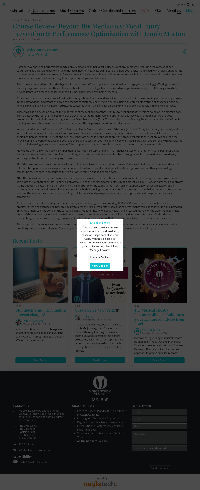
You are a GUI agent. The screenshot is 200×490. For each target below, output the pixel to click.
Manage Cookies (100, 257)
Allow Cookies (100, 266)
